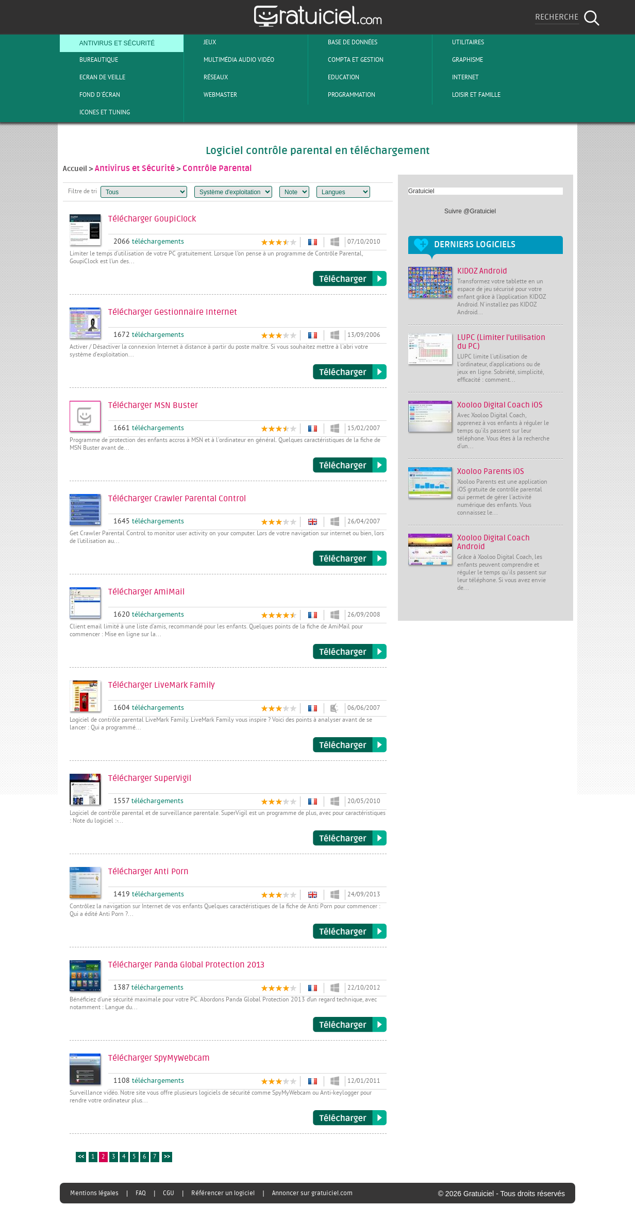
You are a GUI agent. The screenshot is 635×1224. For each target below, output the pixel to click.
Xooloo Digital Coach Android (493, 542)
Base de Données (344, 42)
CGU (168, 1193)
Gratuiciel (421, 191)
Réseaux (207, 77)
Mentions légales (94, 1193)
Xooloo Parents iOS (490, 471)
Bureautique (90, 59)
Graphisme (459, 59)
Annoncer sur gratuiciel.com (312, 1193)
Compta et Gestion (347, 59)
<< (81, 1157)
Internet (457, 77)
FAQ (141, 1193)
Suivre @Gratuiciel (470, 211)
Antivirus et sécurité (108, 42)
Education (335, 77)
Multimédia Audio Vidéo (230, 59)
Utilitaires (459, 42)
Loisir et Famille (467, 95)
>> (167, 1157)
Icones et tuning (96, 112)
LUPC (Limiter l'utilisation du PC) (501, 342)
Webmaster (212, 95)
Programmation (343, 95)
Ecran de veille (93, 77)
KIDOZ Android (482, 271)
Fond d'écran (91, 95)
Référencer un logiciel (223, 1193)
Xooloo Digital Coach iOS (500, 405)
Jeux (201, 42)
